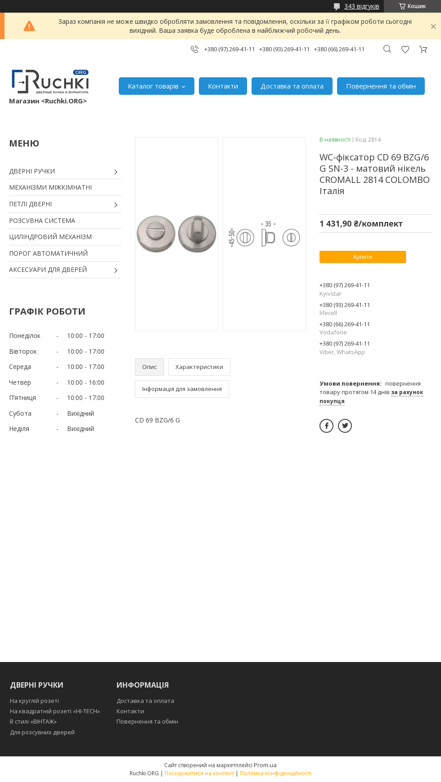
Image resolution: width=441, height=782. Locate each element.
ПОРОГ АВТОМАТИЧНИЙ (48, 253)
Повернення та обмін (381, 85)
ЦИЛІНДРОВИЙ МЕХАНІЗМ (50, 236)
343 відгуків (361, 6)
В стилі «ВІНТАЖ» (33, 721)
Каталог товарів (153, 85)
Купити (362, 256)
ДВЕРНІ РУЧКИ (32, 171)
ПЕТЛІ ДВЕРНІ (30, 204)
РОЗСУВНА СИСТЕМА (42, 220)
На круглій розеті (34, 701)
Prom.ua (265, 765)
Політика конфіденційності (275, 773)
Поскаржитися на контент (199, 773)
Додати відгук (405, 49)
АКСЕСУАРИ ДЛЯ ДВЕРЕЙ (48, 269)
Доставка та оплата (292, 85)
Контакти (223, 85)
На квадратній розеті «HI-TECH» (55, 711)
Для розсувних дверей (42, 732)
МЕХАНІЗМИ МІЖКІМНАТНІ (50, 187)
